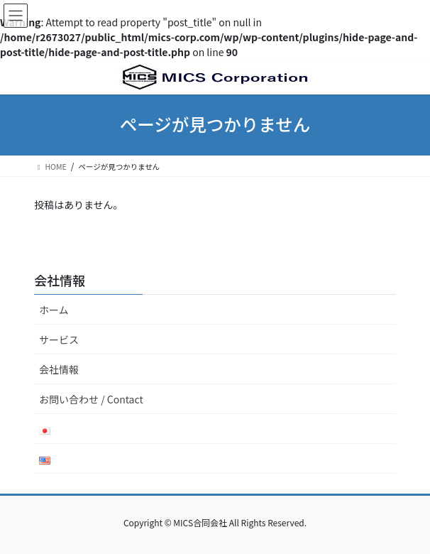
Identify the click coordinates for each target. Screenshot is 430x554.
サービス (59, 339)
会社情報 (59, 369)
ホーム (54, 310)
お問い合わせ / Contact (91, 399)
